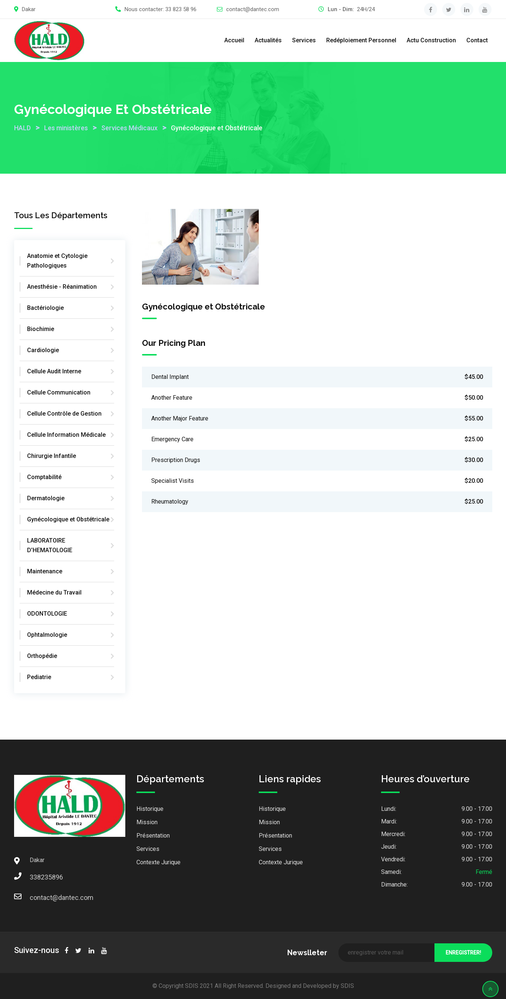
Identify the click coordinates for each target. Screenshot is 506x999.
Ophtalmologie (47, 634)
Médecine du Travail (54, 592)
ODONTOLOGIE (47, 613)
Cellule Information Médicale (66, 434)
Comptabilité (44, 477)
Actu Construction (431, 40)
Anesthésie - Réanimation (62, 286)
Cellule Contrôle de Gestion (64, 413)
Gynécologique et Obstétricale (68, 519)
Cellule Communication (58, 392)
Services (304, 40)
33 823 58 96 (180, 9)
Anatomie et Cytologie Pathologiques (57, 260)
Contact (477, 40)
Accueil (234, 40)
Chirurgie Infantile (51, 455)
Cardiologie (43, 350)
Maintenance (44, 571)
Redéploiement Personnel (361, 40)
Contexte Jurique (158, 862)
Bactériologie (45, 307)
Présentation (153, 835)
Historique (149, 808)
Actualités (268, 40)
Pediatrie (39, 677)
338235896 (37, 877)
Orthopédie (42, 655)
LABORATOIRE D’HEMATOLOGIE (49, 545)
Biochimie (40, 329)
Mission (147, 822)
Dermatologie (46, 498)
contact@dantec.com (252, 9)
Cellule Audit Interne (54, 371)
